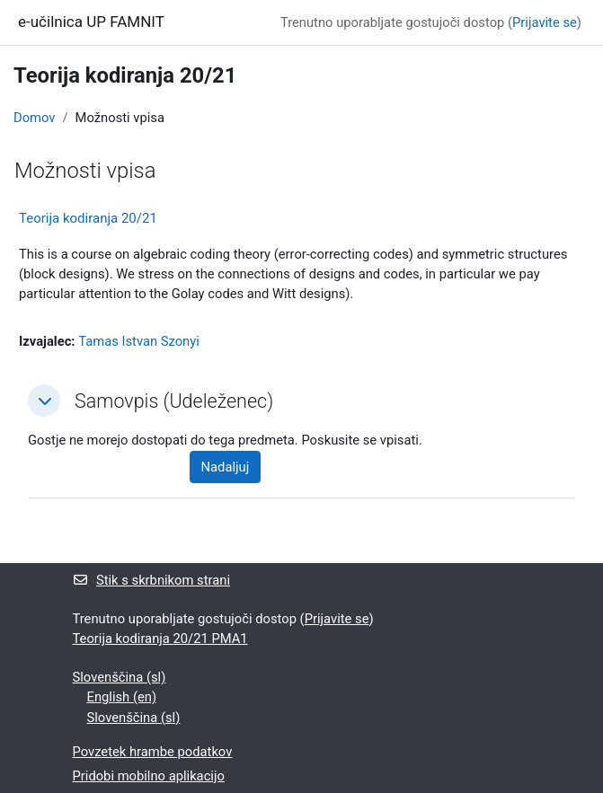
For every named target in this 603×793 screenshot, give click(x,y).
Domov (34, 118)
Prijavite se (544, 22)
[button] (44, 400)
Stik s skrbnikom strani (152, 580)
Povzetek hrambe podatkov (153, 752)
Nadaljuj (225, 467)
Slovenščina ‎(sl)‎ (119, 677)
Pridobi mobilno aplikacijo (149, 776)
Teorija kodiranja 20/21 (88, 218)
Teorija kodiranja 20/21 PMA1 (160, 638)
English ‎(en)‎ (122, 697)
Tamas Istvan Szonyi (139, 341)
